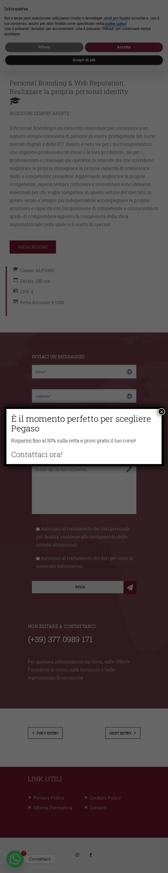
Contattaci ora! (36, 454)
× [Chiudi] (161, 411)
